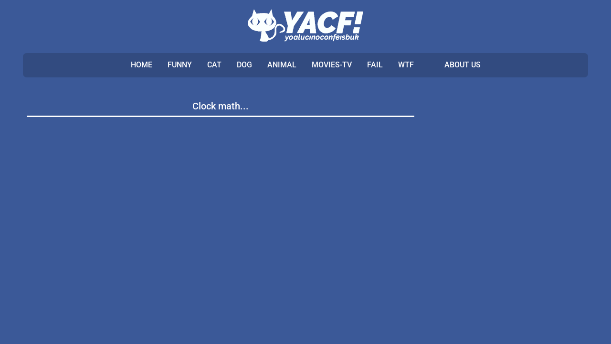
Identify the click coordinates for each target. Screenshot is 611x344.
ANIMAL (281, 64)
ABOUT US (462, 64)
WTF (406, 64)
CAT (214, 64)
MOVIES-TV (332, 64)
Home (141, 64)
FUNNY (180, 64)
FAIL (375, 64)
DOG (244, 64)
